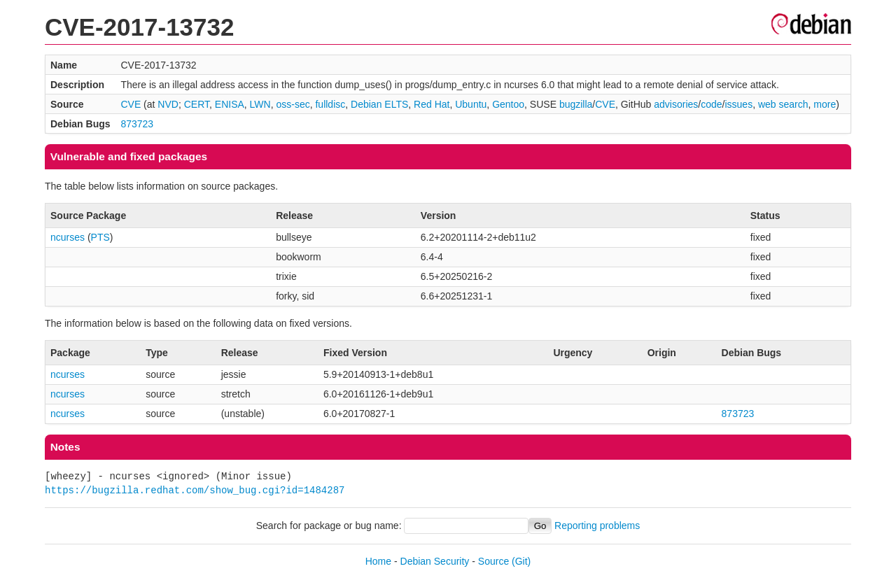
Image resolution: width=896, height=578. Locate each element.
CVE (130, 104)
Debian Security (435, 561)
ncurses (67, 237)
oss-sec (292, 104)
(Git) (521, 561)
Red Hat (431, 104)
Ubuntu (470, 104)
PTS (100, 237)
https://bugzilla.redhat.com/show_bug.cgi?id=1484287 (194, 490)
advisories (676, 104)
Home (378, 561)
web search (783, 104)
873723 (136, 123)
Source (493, 561)
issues (738, 104)
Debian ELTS (379, 104)
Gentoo (508, 104)
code (711, 104)
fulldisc (330, 104)
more (824, 104)
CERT (196, 104)
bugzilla (575, 104)
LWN (260, 104)
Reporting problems (597, 525)
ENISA (229, 104)
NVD (168, 104)
